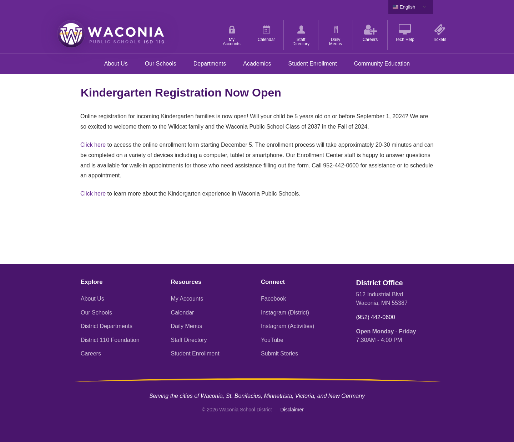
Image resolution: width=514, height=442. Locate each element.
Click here (93, 145)
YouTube (272, 340)
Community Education (382, 64)
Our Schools (160, 64)
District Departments (106, 326)
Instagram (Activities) (287, 326)
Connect (273, 282)
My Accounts (187, 299)
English (404, 7)
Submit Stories (279, 353)
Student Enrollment (312, 64)
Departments (209, 64)
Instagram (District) (285, 313)
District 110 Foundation (110, 340)
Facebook (273, 299)
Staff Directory (189, 340)
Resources (186, 282)
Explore (92, 282)
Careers (91, 353)
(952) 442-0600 (375, 317)
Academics (257, 64)
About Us (116, 64)
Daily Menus (186, 326)
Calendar (182, 313)
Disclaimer (292, 409)
